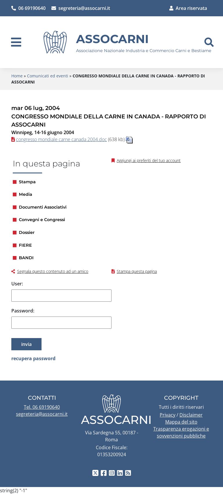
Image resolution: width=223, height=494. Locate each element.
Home (17, 76)
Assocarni (112, 39)
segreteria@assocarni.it (80, 8)
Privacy (167, 415)
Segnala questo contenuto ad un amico (52, 271)
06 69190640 (28, 8)
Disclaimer (191, 415)
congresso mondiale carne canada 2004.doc (61, 139)
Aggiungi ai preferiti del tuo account (149, 160)
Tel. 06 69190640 (42, 407)
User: (17, 283)
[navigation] (16, 42)
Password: (22, 311)
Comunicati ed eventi (47, 76)
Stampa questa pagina (137, 271)
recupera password (33, 358)
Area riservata (188, 8)
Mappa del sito (181, 422)
